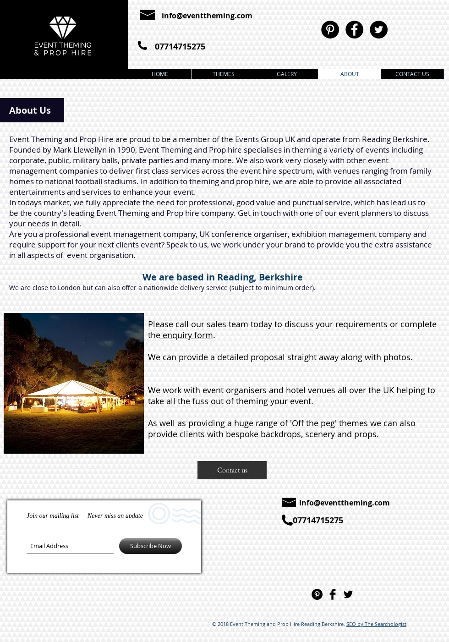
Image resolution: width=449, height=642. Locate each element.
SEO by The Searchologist (376, 623)
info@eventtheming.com (207, 16)
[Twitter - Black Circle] (379, 29)
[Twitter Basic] (348, 594)
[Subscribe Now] (150, 546)
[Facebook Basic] (332, 594)
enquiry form (186, 334)
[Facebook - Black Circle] (354, 29)
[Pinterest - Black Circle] (330, 29)
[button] (232, 470)
